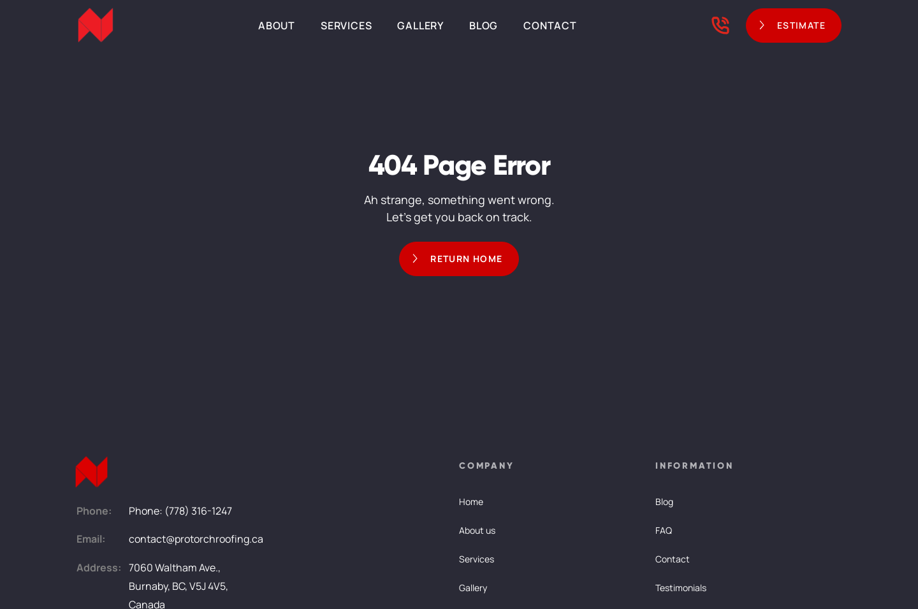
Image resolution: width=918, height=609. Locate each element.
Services (346, 25)
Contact (550, 25)
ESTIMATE (801, 25)
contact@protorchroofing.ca (196, 539)
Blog (483, 25)
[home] (95, 25)
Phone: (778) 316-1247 (180, 511)
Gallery (420, 25)
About (276, 25)
